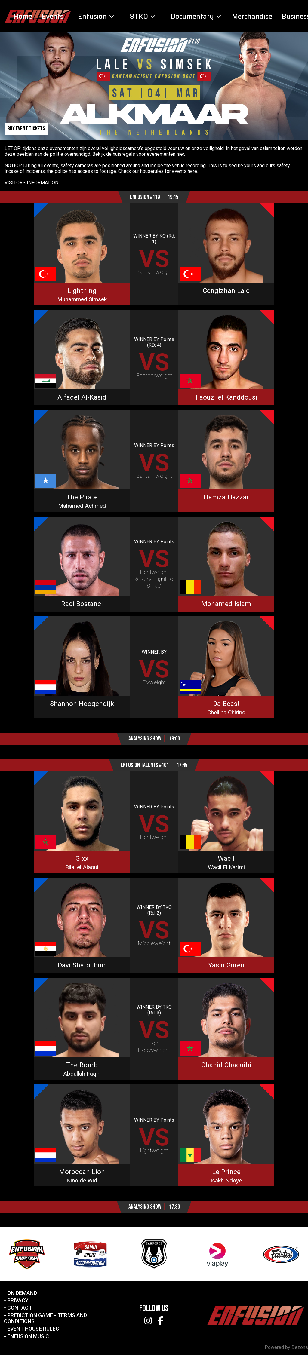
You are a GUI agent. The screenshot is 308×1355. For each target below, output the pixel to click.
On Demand (22, 1293)
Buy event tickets (26, 128)
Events (52, 16)
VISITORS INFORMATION (31, 182)
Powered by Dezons (286, 1347)
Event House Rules (33, 1329)
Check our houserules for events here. (158, 171)
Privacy (17, 1301)
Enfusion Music (28, 1336)
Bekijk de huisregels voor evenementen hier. (138, 154)
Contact (19, 1308)
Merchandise (252, 16)
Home (23, 16)
